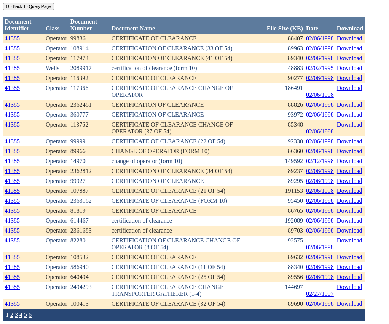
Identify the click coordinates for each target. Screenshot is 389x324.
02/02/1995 (320, 68)
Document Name (133, 28)
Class (52, 28)
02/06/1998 (320, 38)
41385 (12, 38)
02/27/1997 (320, 293)
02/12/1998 (320, 161)
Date (312, 28)
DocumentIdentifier (18, 25)
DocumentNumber (83, 25)
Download (349, 38)
